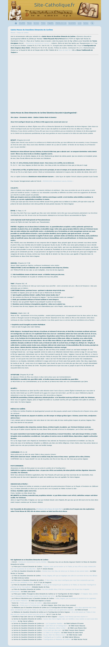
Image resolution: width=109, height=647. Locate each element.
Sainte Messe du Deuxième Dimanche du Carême (32, 30)
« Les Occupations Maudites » (54, 623)
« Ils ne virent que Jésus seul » (52, 630)
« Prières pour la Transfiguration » (30, 605)
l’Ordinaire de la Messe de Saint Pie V (49, 509)
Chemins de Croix (61, 23)
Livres (79, 23)
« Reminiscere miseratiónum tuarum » (37, 43)
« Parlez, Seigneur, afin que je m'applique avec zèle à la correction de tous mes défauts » (54, 577)
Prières (43, 23)
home (16, 23)
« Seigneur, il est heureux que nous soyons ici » (73, 616)
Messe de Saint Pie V (65, 50)
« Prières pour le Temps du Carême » (31, 603)
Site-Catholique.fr (54, 5)
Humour (85, 23)
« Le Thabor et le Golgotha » (51, 632)
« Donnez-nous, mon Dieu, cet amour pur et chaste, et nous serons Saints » (65, 571)
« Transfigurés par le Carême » (52, 637)
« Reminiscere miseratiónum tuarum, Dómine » (32, 562)
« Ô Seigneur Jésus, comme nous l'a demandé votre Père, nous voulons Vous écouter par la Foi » (54, 595)
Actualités (22, 23)
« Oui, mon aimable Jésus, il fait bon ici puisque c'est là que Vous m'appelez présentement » (50, 590)
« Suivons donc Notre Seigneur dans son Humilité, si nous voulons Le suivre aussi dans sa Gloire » (54, 620)
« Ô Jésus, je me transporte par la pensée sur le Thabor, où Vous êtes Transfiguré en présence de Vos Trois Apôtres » (53, 586)
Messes (29, 23)
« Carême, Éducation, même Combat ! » (54, 628)
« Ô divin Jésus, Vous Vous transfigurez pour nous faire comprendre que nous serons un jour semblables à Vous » (52, 581)
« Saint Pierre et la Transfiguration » (56, 626)
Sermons (36, 23)
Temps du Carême (22, 33)
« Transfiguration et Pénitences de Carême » (56, 639)
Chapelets (50, 23)
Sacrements (72, 23)
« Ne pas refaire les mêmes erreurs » (54, 635)
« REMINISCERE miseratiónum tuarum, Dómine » (57, 181)
